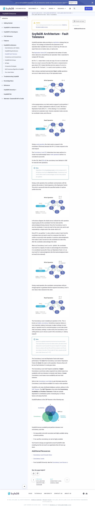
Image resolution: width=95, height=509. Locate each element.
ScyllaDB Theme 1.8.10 (64, 505)
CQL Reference (8, 36)
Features (6, 40)
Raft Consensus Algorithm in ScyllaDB (14, 69)
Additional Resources (79, 28)
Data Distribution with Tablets (12, 48)
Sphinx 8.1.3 (53, 505)
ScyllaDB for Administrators (12, 27)
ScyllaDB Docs (37, 13)
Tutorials (38, 493)
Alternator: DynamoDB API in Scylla (14, 98)
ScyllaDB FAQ (7, 94)
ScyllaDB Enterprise (50, 13)
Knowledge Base (8, 81)
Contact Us (58, 493)
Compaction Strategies (10, 66)
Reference (7, 85)
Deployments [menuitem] (33, 8)
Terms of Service (36, 499)
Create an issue (79, 21)
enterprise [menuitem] (14, 18)
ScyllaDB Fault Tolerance (11, 54)
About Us (68, 493)
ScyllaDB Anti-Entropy (10, 60)
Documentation (21, 8)
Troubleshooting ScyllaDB (11, 76)
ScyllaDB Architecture (65, 13)
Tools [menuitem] (43, 8)
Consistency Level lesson (59, 462)
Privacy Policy (47, 499)
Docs (30, 493)
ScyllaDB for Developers (11, 32)
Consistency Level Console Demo (13, 57)
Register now (73, 2)
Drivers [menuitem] (52, 8)
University (48, 493)
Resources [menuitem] (62, 8)
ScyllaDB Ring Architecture (11, 51)
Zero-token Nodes (9, 72)
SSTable (7, 63)
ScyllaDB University (9, 89)
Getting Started (8, 23)
